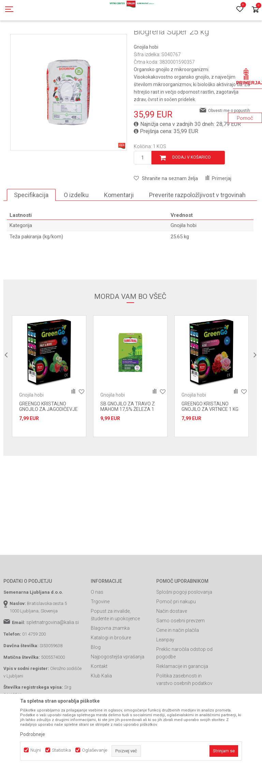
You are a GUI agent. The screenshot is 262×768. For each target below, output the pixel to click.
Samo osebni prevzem (180, 651)
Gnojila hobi (147, 38)
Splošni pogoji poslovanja (184, 622)
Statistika (61, 750)
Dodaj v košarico (191, 188)
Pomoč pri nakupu (176, 632)
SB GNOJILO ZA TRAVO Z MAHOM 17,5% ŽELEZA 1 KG (127, 440)
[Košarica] (255, 10)
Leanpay (165, 670)
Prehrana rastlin (98, 38)
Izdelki (54, 38)
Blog (96, 678)
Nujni (35, 750)
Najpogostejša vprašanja (117, 687)
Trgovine (100, 632)
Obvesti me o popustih (229, 141)
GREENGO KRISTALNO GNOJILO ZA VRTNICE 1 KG (209, 437)
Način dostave (171, 641)
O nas (97, 622)
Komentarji (119, 225)
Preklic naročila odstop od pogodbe (184, 683)
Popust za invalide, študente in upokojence (115, 645)
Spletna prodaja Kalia (23, 38)
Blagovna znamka (110, 658)
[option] (49, 407)
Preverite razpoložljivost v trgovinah (197, 225)
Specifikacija (31, 225)
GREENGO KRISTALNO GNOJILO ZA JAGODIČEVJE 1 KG (48, 440)
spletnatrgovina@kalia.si (52, 653)
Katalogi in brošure (111, 668)
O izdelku (76, 225)
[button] (166, 209)
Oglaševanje (94, 750)
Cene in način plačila (177, 660)
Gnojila (71, 38)
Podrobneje (32, 734)
